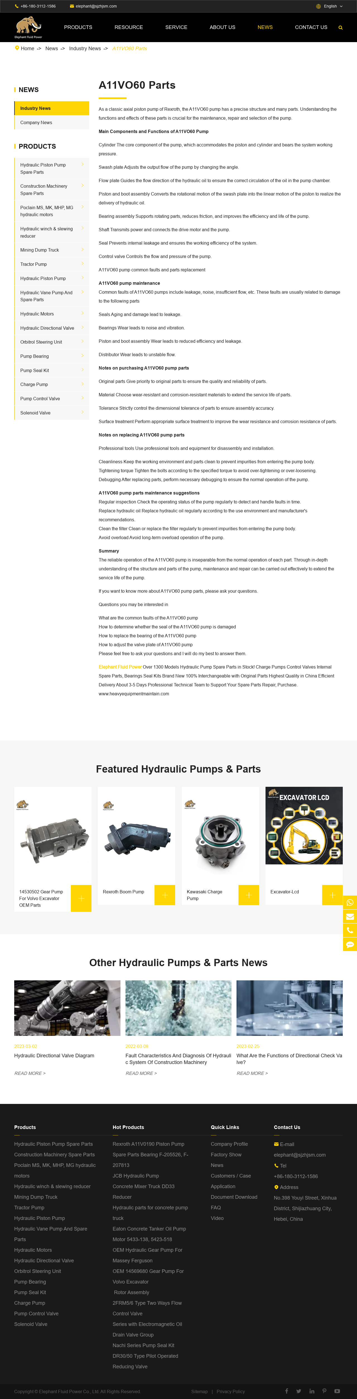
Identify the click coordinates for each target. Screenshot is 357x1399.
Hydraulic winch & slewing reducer (52, 1186)
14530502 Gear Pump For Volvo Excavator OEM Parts (55, 898)
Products (78, 27)
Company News (36, 122)
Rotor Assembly (131, 1292)
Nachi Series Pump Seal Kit (143, 1345)
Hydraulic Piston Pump (43, 278)
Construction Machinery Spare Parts (54, 1154)
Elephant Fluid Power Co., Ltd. (69, 1391)
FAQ (216, 1207)
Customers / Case (231, 1176)
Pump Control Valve (40, 398)
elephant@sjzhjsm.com (96, 6)
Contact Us (311, 27)
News (265, 27)
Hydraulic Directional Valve (47, 328)
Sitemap (199, 1391)
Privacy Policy (231, 1391)
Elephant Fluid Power (120, 666)
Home (27, 48)
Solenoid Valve (35, 412)
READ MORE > (29, 1073)
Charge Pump (34, 384)
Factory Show (226, 1154)
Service (176, 27)
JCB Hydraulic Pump (136, 1176)
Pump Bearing (34, 356)
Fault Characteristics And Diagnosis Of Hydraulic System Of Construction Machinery (178, 1059)
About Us (222, 27)
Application (223, 1186)
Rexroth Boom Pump (139, 895)
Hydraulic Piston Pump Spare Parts (53, 1144)
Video (217, 1218)
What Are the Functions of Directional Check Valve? (289, 1059)
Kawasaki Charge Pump (223, 895)
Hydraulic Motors (37, 313)
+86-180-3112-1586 (38, 6)
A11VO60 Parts (129, 48)
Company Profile (229, 1144)
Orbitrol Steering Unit (41, 341)
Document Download (234, 1197)
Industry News (85, 48)
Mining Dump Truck (39, 249)
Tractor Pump (33, 264)
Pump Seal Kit (34, 370)
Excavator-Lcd (307, 895)
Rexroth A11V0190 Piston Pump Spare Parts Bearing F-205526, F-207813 (150, 1154)
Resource (129, 27)
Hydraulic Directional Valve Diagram (54, 1055)
